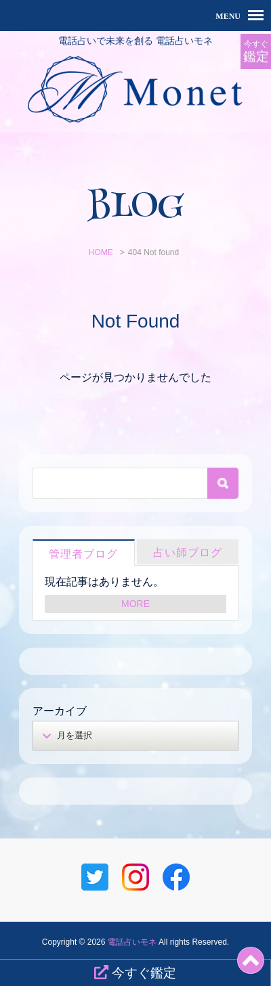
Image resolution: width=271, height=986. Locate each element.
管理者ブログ (83, 554)
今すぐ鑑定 (135, 972)
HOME (101, 252)
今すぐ (256, 51)
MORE (135, 603)
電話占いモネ (132, 942)
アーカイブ (60, 711)
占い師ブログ (187, 552)
